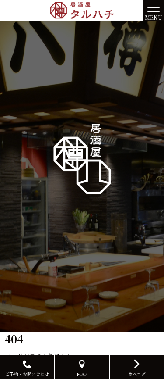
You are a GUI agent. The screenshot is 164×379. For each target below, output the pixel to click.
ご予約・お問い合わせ (27, 368)
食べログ (137, 367)
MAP (82, 368)
